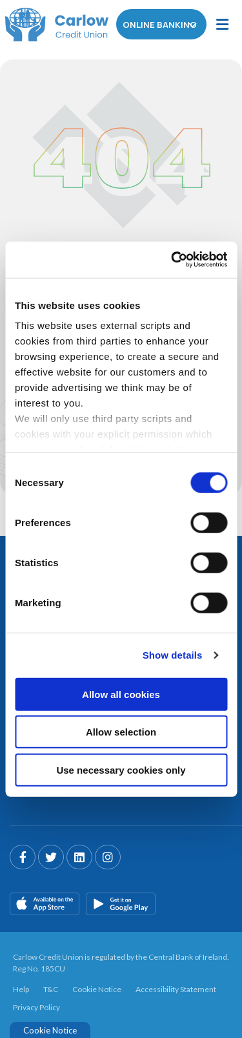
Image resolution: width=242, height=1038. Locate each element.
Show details (173, 655)
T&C (50, 988)
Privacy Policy (36, 1006)
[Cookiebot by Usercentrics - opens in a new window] (172, 259)
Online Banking (162, 24)
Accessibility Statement (176, 988)
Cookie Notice (96, 988)
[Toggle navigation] (222, 25)
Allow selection (121, 731)
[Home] (51, 24)
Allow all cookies (121, 693)
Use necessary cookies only (120, 769)
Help (21, 988)
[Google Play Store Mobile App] (121, 902)
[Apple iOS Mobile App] (44, 902)
